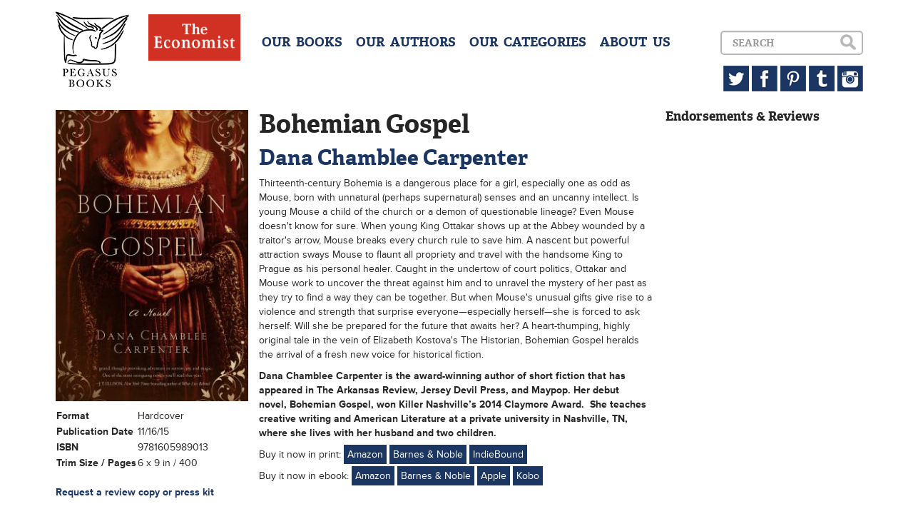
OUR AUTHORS (406, 42)
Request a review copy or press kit (135, 492)
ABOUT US (635, 42)
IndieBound (498, 454)
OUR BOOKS (302, 42)
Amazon (365, 454)
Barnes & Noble (428, 454)
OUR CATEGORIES (527, 42)
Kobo (527, 476)
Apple (493, 476)
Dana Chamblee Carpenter (393, 157)
